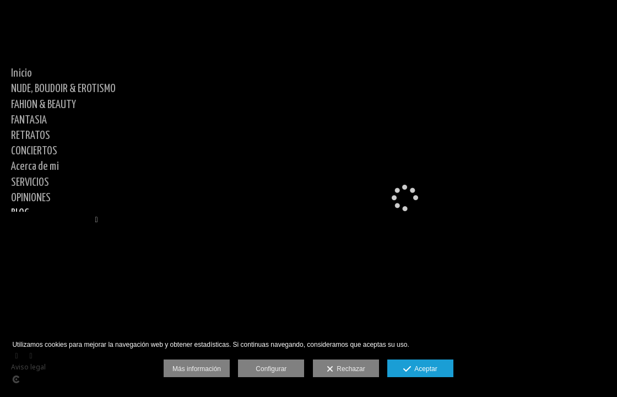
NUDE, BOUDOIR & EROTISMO (63, 88)
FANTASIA (29, 120)
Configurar (271, 369)
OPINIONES (31, 197)
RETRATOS (30, 135)
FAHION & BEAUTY (43, 104)
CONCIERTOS (34, 151)
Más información (196, 369)
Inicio (21, 73)
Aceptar (420, 369)
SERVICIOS (30, 182)
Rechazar (346, 369)
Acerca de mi (35, 166)
